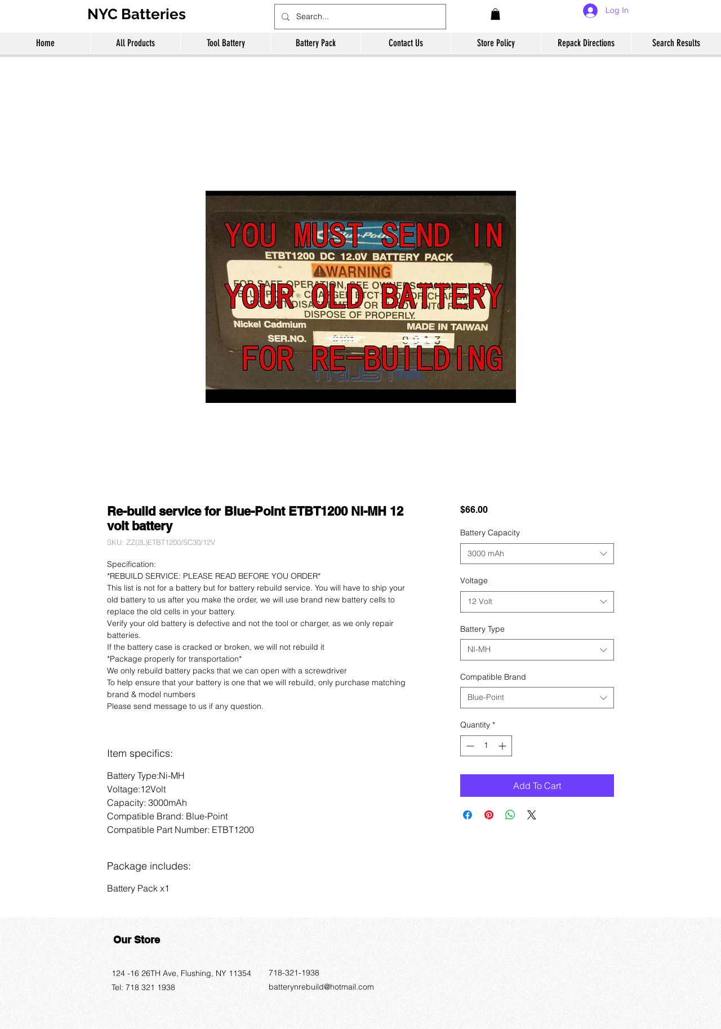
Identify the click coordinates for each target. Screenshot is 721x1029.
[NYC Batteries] (140, 14)
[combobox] (537, 554)
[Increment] (503, 746)
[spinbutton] (486, 746)
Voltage (474, 580)
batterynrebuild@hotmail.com (321, 987)
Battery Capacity (490, 532)
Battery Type (482, 629)
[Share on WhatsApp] (510, 815)
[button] (495, 14)
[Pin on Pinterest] (489, 815)
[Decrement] (469, 746)
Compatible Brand (493, 677)
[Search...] (359, 17)
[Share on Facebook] (467, 815)
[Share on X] (531, 815)
